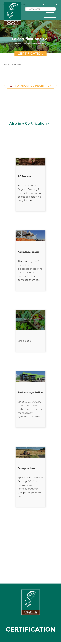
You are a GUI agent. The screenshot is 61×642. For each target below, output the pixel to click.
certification (30, 629)
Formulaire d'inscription (30, 85)
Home (6, 64)
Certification (16, 64)
